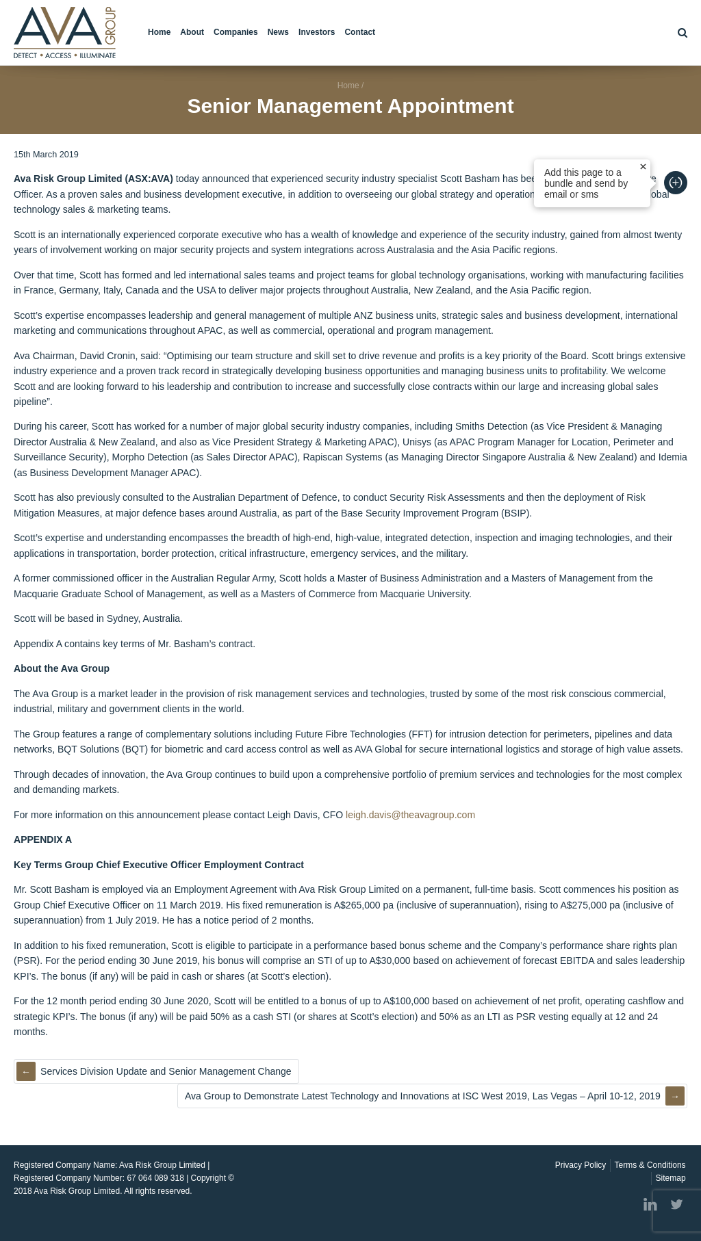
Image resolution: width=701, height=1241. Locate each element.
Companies (236, 32)
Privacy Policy (581, 1165)
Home (159, 32)
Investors (316, 32)
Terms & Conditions (650, 1165)
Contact (359, 32)
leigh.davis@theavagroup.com (410, 814)
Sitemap (671, 1178)
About (192, 32)
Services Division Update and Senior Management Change (166, 1071)
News (278, 32)
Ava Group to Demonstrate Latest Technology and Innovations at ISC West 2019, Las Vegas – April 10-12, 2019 (423, 1095)
